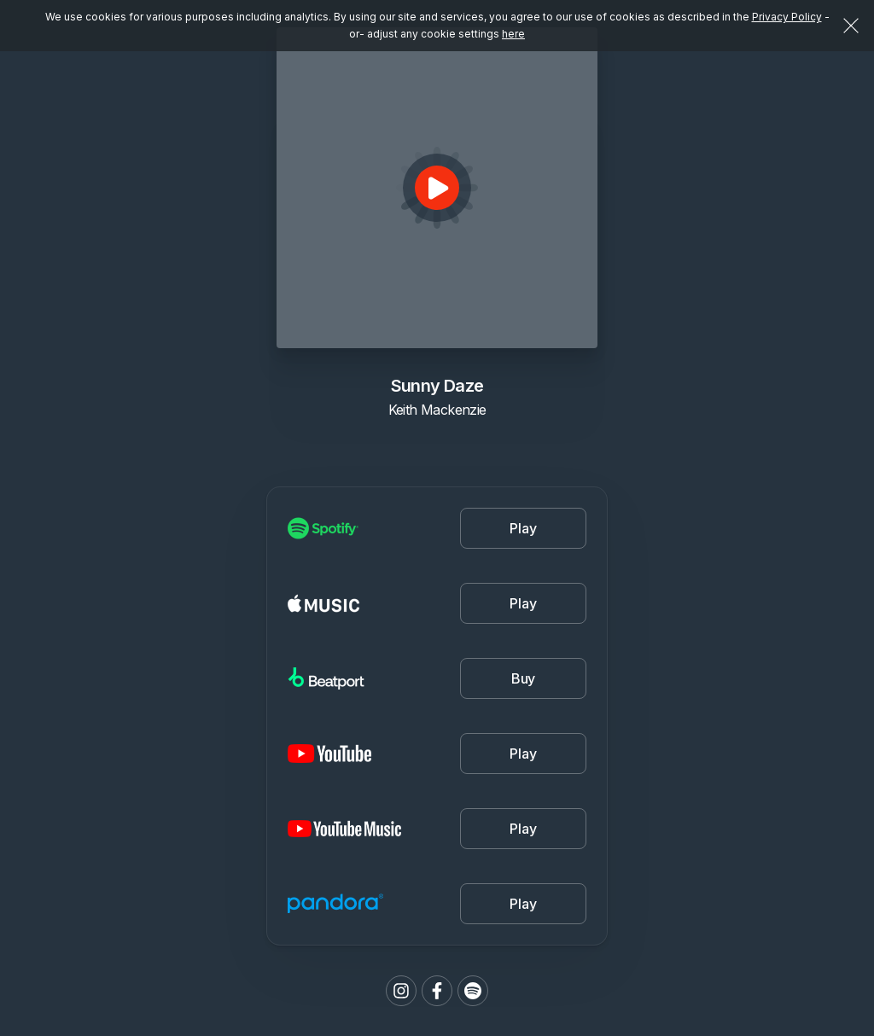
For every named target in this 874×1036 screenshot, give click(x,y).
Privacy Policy (787, 16)
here (513, 33)
